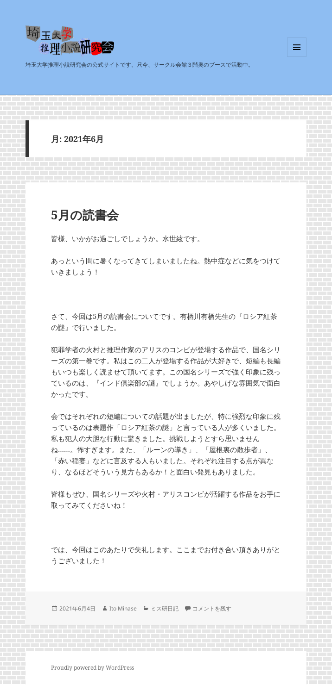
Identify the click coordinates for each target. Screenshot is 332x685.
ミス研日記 (165, 608)
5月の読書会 (85, 214)
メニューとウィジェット (296, 56)
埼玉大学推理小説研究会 (82, 57)
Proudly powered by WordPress (92, 668)
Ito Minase (123, 608)
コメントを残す (211, 608)
